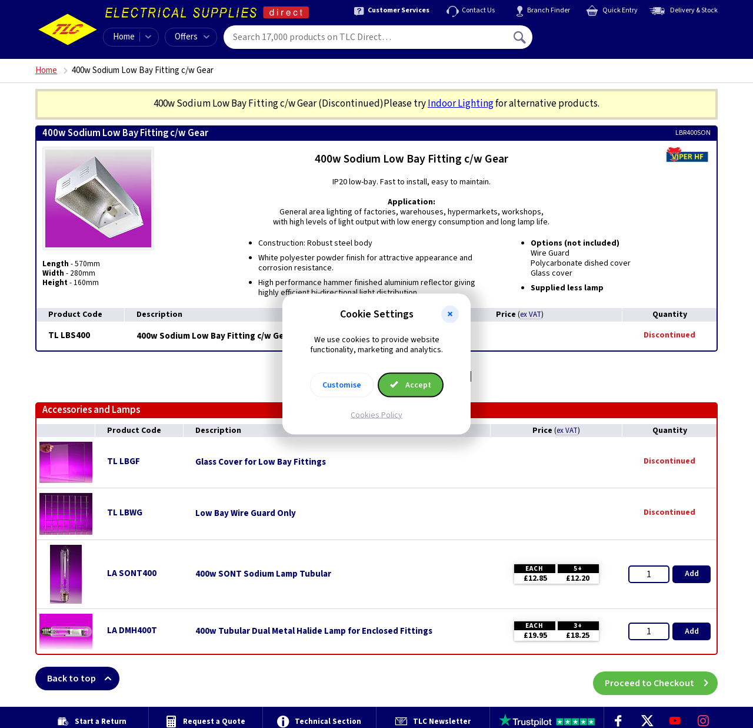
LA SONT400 (131, 573)
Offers (192, 37)
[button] (450, 314)
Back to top (83, 678)
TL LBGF (123, 461)
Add (692, 574)
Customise (341, 385)
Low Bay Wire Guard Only (245, 513)
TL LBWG (124, 513)
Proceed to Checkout (661, 678)
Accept (410, 385)
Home (124, 37)
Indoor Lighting (461, 104)
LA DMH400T (132, 630)
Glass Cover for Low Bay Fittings (260, 462)
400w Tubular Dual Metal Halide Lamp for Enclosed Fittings (313, 631)
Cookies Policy (376, 415)
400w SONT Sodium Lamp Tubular (263, 574)
